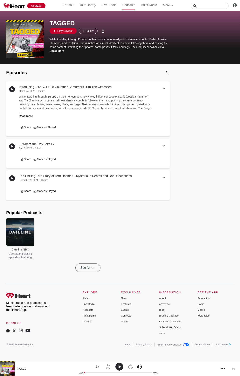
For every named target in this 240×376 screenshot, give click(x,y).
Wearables (203, 315)
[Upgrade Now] (36, 5)
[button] (102, 31)
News (124, 298)
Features (126, 304)
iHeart (86, 298)
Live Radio (109, 5)
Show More (57, 50)
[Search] (210, 6)
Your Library (87, 5)
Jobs (161, 333)
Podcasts (128, 5)
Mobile (201, 309)
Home (200, 304)
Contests (126, 315)
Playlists (87, 321)
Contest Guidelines (170, 321)
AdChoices (223, 344)
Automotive (203, 298)
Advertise (164, 304)
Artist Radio (149, 5)
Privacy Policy (144, 344)
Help (127, 344)
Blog (161, 309)
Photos (125, 321)
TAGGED (21, 368)
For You (68, 5)
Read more (26, 116)
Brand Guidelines (169, 315)
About (162, 298)
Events (125, 309)
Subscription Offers (170, 327)
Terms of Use (202, 344)
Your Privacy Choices (173, 344)
